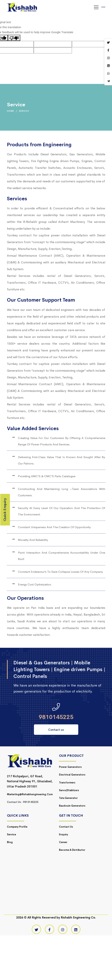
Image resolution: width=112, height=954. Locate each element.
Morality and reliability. (33, 540)
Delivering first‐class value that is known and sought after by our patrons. (61, 460)
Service (11, 834)
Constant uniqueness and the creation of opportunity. (54, 527)
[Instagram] (62, 929)
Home (10, 111)
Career (63, 842)
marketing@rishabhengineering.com (30, 794)
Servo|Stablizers (69, 790)
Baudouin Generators (72, 805)
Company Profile (17, 826)
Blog (10, 842)
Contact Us (66, 826)
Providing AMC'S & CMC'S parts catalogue (46, 476)
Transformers (67, 782)
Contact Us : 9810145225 (22, 802)
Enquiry (63, 834)
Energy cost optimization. (35, 584)
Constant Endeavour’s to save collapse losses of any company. (61, 571)
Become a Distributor (72, 850)
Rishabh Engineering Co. (78, 917)
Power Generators (70, 767)
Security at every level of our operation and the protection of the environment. (61, 511)
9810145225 (56, 717)
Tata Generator (68, 798)
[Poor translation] (14, 38)
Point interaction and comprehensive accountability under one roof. (61, 556)
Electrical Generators (72, 774)
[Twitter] (36, 929)
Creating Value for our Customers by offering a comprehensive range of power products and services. (61, 441)
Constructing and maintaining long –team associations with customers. (61, 492)
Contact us (56, 730)
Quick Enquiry (5, 510)
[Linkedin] (75, 929)
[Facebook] (49, 929)
